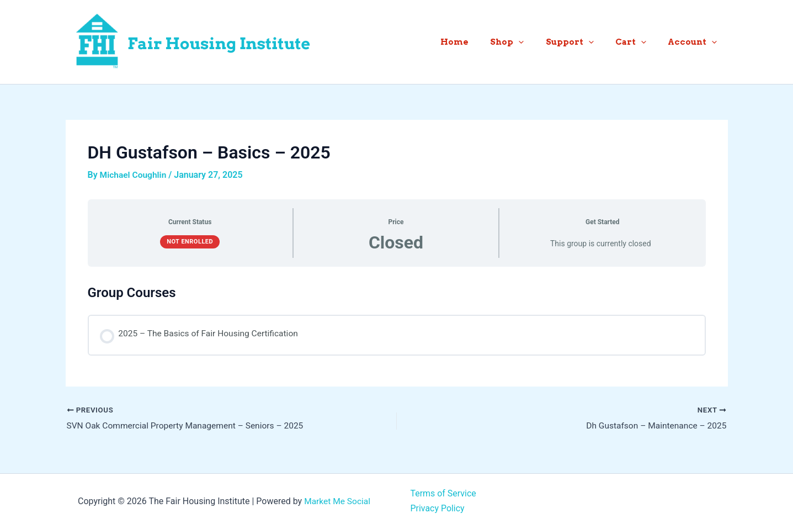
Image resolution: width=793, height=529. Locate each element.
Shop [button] (525, 42)
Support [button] (582, 42)
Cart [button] (638, 42)
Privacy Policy (438, 508)
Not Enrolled (190, 241)
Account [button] (695, 42)
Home (478, 42)
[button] (536, 42)
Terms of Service (444, 494)
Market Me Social (337, 501)
